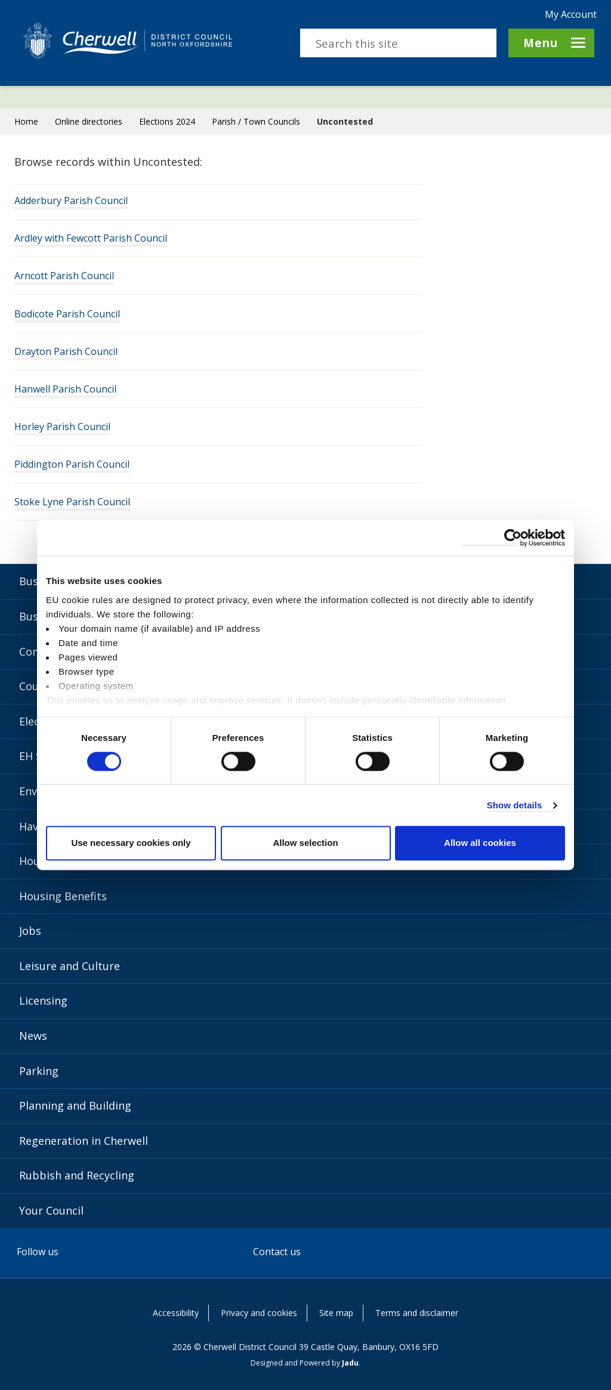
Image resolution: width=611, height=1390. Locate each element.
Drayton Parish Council (66, 352)
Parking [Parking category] (38, 1071)
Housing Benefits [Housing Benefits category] (63, 896)
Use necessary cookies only (130, 843)
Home (26, 121)
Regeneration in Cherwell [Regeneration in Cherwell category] (83, 1140)
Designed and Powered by (305, 1363)
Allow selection (305, 843)
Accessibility (176, 1312)
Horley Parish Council (62, 427)
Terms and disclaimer (416, 1312)
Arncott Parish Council (64, 276)
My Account (571, 14)
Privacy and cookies (259, 1312)
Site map (336, 1312)
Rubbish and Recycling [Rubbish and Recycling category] (76, 1175)
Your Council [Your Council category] (51, 1210)
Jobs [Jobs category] (30, 930)
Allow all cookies (480, 843)
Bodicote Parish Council (67, 314)
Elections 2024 (167, 121)
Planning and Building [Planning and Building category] (75, 1105)
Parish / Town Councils (256, 121)
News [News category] (33, 1035)
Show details (514, 805)
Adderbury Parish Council (71, 201)
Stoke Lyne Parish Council (72, 502)
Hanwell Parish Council (65, 390)
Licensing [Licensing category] (43, 1000)
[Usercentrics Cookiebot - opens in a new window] (513, 537)
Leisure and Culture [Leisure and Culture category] (69, 966)
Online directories (88, 121)
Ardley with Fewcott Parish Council (90, 239)
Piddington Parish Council (71, 465)
